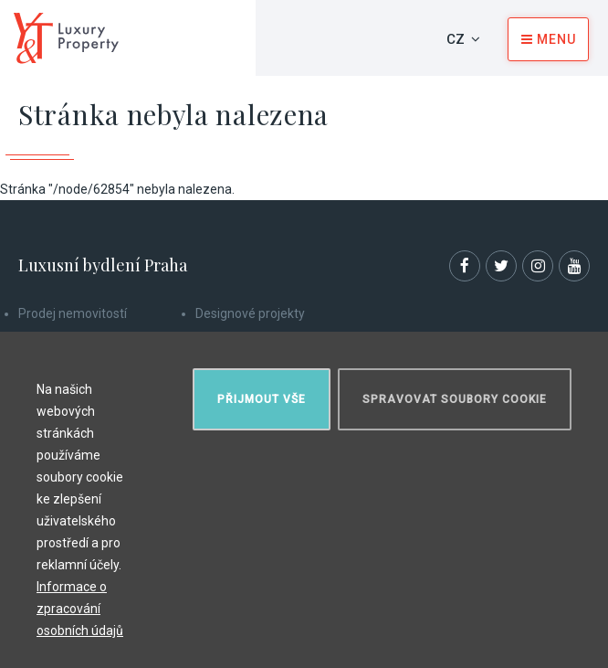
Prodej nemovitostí (72, 313)
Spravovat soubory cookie (454, 399)
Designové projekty (250, 313)
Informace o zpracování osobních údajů (80, 608)
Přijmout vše (261, 399)
